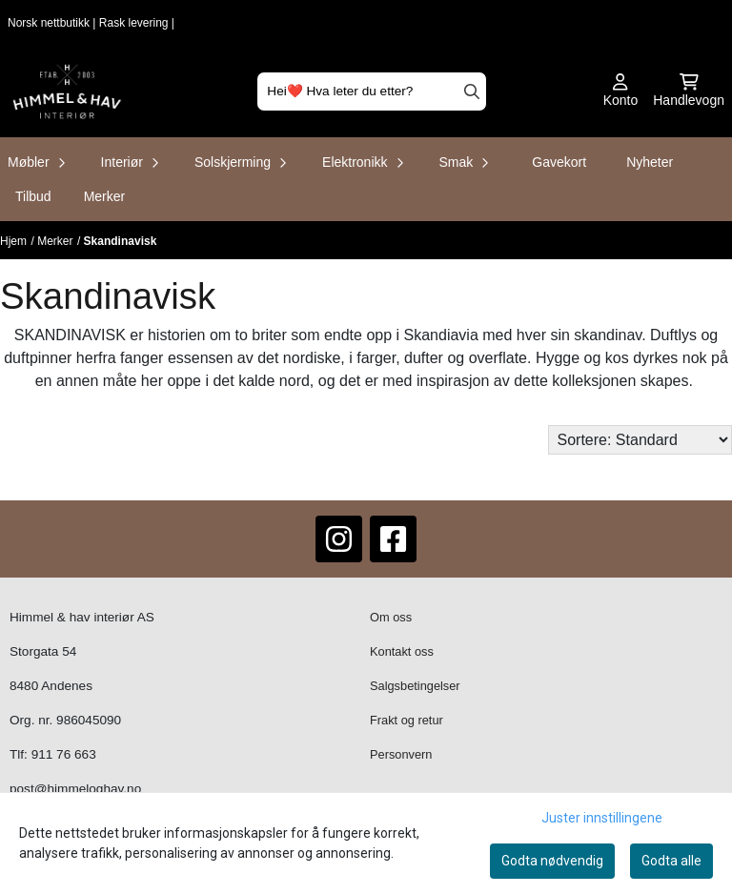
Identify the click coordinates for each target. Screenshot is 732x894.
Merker (105, 196)
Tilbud (33, 196)
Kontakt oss (402, 651)
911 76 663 (63, 754)
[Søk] (371, 91)
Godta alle (671, 860)
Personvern (401, 754)
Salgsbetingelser (415, 686)
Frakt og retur (406, 720)
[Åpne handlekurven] (688, 91)
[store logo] (67, 91)
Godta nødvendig (552, 860)
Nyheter (649, 162)
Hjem (13, 241)
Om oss (391, 617)
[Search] (471, 91)
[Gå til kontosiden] (621, 91)
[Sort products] (640, 440)
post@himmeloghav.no (75, 789)
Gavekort (559, 162)
